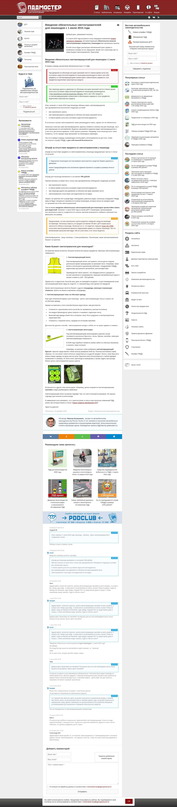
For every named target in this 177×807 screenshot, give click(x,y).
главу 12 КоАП (29, 180)
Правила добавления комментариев (106, 757)
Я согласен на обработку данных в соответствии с (80, 787)
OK (128, 801)
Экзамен (127, 12)
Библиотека (107, 12)
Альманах (117, 12)
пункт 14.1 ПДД (107, 226)
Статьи (97, 12)
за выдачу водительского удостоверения (26, 131)
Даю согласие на (29, 106)
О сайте (148, 12)
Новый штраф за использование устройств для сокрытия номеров (28, 205)
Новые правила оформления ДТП (85, 403)
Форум (156, 12)
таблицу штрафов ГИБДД (27, 182)
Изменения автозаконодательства (106, 411)
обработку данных (30, 107)
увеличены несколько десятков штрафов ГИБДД (29, 176)
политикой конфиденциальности (99, 787)
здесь (29, 146)
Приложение (138, 12)
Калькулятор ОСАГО (25, 160)
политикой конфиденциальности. (96, 802)
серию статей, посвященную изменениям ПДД (28, 150)
